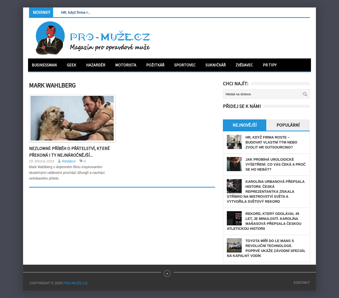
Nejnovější (245, 125)
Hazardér (95, 64)
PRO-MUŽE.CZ (75, 283)
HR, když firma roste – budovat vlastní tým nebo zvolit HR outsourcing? (271, 142)
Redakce (69, 161)
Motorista (125, 64)
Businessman (44, 64)
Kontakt (302, 283)
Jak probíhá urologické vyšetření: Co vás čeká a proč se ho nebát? (275, 164)
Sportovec (185, 64)
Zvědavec (244, 64)
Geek (71, 64)
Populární (288, 125)
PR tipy (269, 64)
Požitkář (155, 64)
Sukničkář (215, 64)
